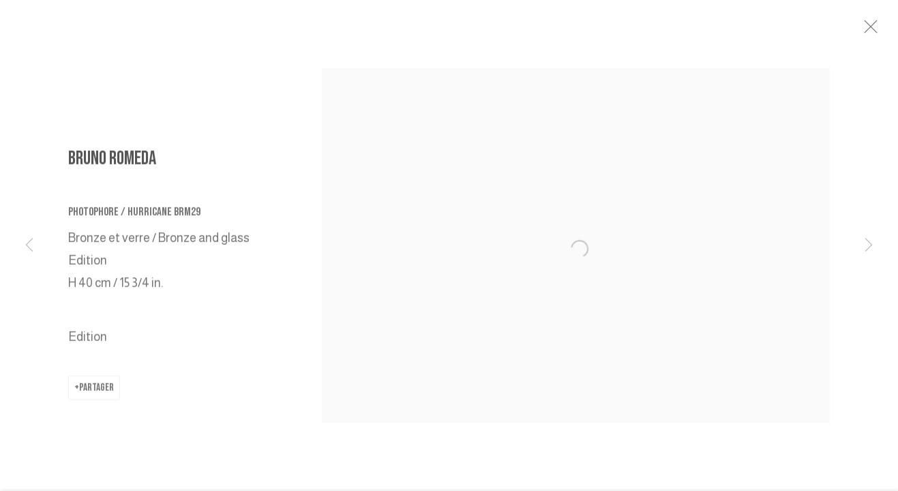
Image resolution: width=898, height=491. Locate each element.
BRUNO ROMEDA (112, 161)
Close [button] (875, 30)
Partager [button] (96, 390)
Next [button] (868, 245)
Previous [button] (29, 245)
